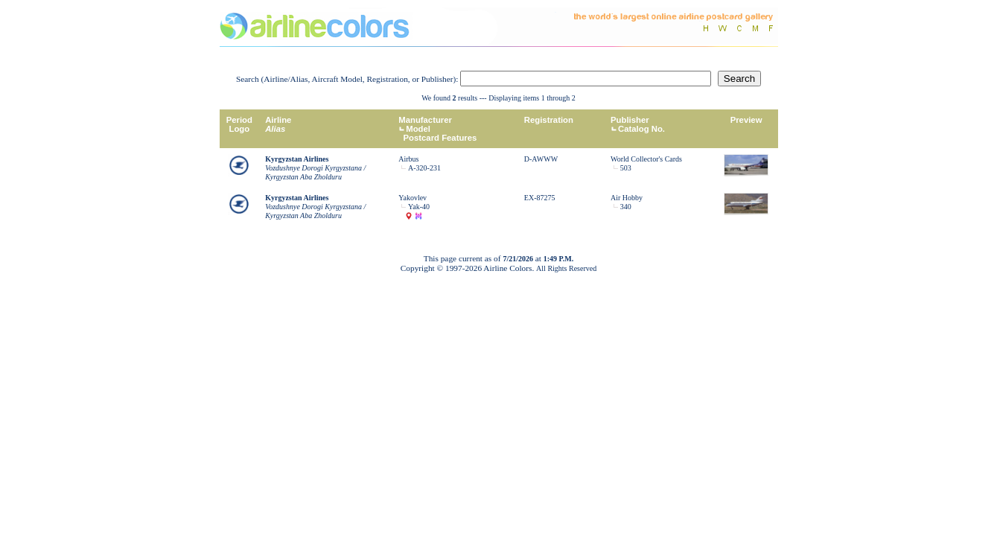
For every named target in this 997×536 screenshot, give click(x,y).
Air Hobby (627, 198)
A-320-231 (424, 168)
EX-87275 (539, 198)
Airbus (408, 159)
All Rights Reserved (566, 268)
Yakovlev (412, 198)
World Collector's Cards (646, 159)
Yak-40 (419, 206)
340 (625, 206)
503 (625, 168)
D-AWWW (541, 159)
